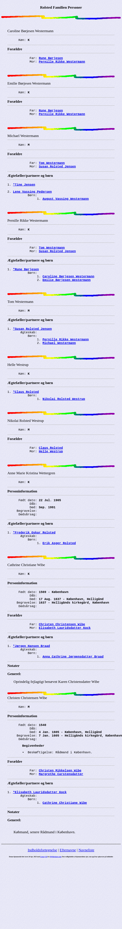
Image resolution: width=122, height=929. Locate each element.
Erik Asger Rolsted (59, 583)
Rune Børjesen (51, 59)
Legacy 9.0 (43, 914)
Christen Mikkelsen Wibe (60, 825)
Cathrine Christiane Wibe (65, 860)
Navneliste (86, 908)
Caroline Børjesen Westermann (68, 294)
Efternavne (68, 908)
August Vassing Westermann (66, 211)
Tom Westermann (52, 171)
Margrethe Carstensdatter (61, 829)
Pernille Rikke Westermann (62, 63)
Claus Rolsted (51, 479)
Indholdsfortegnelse (42, 908)
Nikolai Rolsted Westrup (64, 427)
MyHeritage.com (55, 914)
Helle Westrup (51, 483)
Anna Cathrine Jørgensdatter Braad (73, 705)
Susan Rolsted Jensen (57, 175)
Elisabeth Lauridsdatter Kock (65, 674)
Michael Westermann (59, 367)
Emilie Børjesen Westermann (67, 298)
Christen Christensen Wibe (62, 670)
